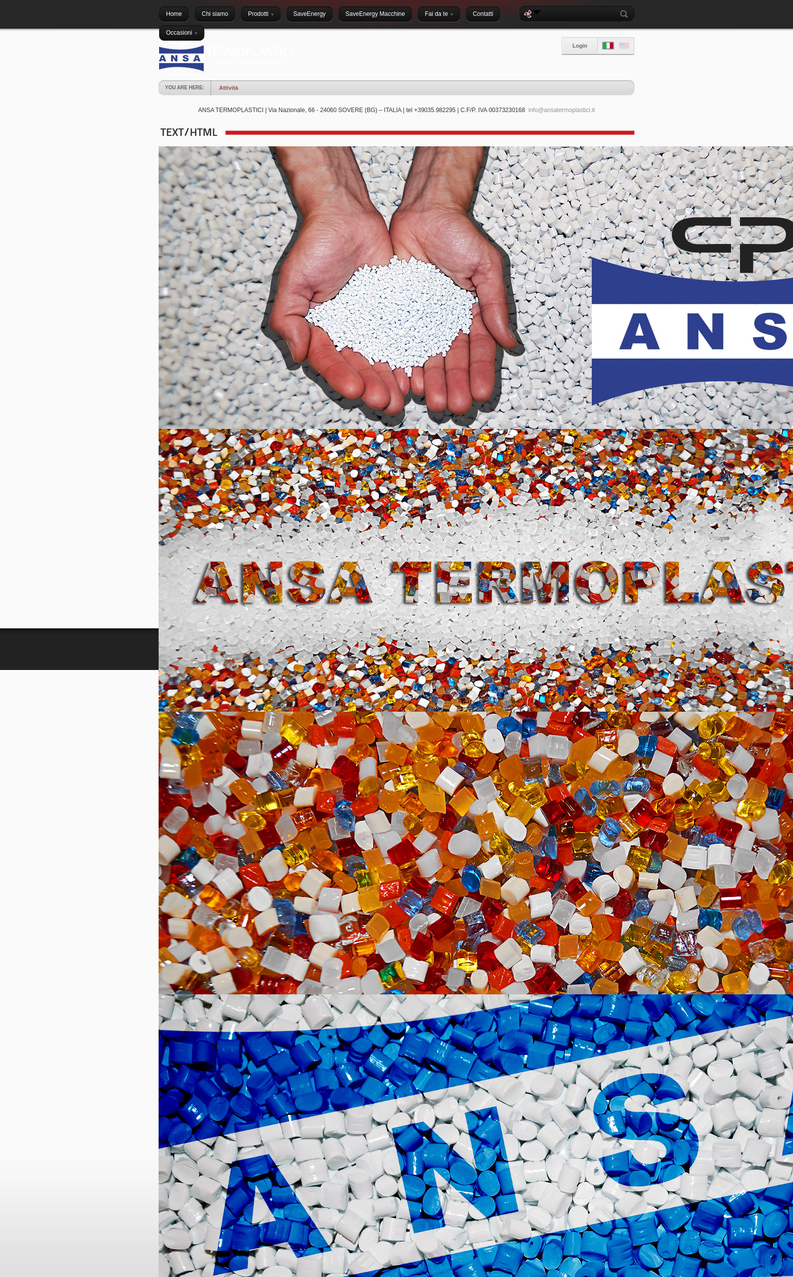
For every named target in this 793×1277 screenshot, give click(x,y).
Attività (228, 88)
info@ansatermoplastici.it (561, 110)
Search (626, 14)
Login (579, 46)
